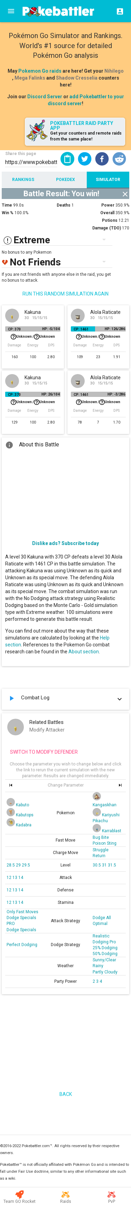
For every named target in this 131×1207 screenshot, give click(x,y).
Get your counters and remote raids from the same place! (86, 136)
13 (15, 877)
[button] (85, 159)
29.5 (26, 865)
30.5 (97, 865)
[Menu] (11, 11)
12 (9, 877)
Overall (107, 212)
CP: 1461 (81, 329)
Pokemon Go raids (40, 71)
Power (107, 205)
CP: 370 (14, 329)
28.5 (11, 865)
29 (19, 865)
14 (20, 877)
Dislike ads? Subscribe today (65, 543)
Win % (7, 212)
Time (7, 205)
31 (105, 865)
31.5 (112, 865)
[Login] (117, 11)
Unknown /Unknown (33, 336)
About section (83, 651)
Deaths (64, 205)
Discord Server (44, 96)
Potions (110, 220)
